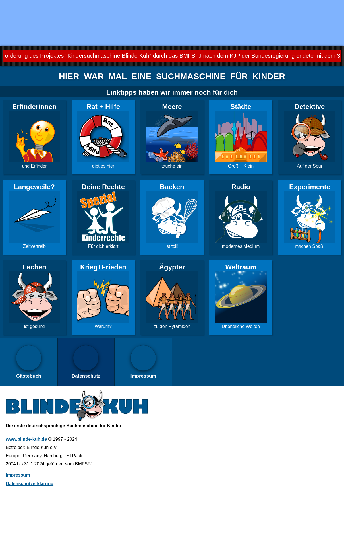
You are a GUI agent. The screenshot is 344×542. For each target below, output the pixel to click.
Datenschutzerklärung (29, 483)
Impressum (18, 475)
